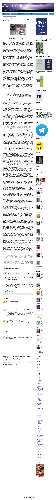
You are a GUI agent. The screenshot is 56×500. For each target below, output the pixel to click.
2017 (38, 371)
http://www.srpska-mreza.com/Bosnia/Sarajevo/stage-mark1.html (16, 280)
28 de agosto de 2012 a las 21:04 (13, 301)
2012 (38, 379)
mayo (39, 454)
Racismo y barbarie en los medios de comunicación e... (40, 407)
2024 (38, 361)
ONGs (31, 13)
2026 (38, 358)
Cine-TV (8, 13)
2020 (38, 367)
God (34, 13)
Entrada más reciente (6, 362)
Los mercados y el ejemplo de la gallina (40, 440)
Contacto (46, 13)
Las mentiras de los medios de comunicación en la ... (40, 412)
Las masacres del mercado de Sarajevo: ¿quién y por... (40, 393)
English (38, 13)
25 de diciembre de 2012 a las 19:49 (17, 320)
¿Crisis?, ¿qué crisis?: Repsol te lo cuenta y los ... (39, 400)
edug (6, 301)
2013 (38, 377)
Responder (7, 306)
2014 (38, 376)
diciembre (39, 380)
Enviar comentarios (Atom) (12, 364)
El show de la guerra (39, 396)
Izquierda (12, 13)
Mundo (4, 13)
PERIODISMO (18, 13)
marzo (39, 457)
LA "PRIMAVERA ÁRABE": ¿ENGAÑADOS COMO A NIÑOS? (40, 427)
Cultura (23, 13)
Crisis (27, 13)
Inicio (19, 362)
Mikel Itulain (7, 320)
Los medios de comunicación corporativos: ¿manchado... (40, 444)
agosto (39, 386)
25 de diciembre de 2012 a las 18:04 (22, 309)
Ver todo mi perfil (38, 120)
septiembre (40, 384)
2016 (38, 373)
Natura (42, 13)
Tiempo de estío (40, 420)
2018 (38, 370)
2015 (38, 374)
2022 (38, 364)
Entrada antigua (30, 362)
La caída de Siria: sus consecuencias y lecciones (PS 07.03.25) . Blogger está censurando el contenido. (40, 349)
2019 (38, 368)
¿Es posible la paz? (16, 6)
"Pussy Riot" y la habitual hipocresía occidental (40, 432)
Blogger (34, 497)
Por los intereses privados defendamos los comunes (40, 448)
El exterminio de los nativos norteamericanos (40, 436)
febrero (39, 458)
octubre (39, 383)
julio (38, 451)
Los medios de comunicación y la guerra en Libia (40, 389)
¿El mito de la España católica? (39, 422)
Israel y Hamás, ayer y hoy (40, 404)
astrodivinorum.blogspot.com (10, 309)
